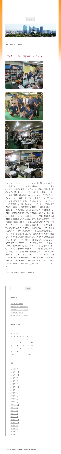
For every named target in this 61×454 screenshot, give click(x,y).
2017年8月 (14, 378)
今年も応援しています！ (19, 309)
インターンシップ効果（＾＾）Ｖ (24, 56)
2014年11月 (15, 420)
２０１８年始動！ (17, 304)
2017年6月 (14, 381)
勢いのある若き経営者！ (19, 315)
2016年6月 (14, 393)
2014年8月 (14, 428)
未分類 (16, 272)
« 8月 (12, 354)
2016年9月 (14, 390)
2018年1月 (14, 369)
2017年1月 (14, 384)
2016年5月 (14, 396)
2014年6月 (14, 434)
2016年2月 (14, 402)
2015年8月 (14, 411)
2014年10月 (15, 423)
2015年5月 (14, 414)
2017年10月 (15, 375)
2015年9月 (14, 408)
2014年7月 (14, 431)
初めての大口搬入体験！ (19, 307)
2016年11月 (15, 387)
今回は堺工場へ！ (17, 312)
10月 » (30, 354)
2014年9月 (14, 426)
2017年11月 (15, 372)
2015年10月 (15, 405)
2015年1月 (14, 417)
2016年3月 (14, 399)
